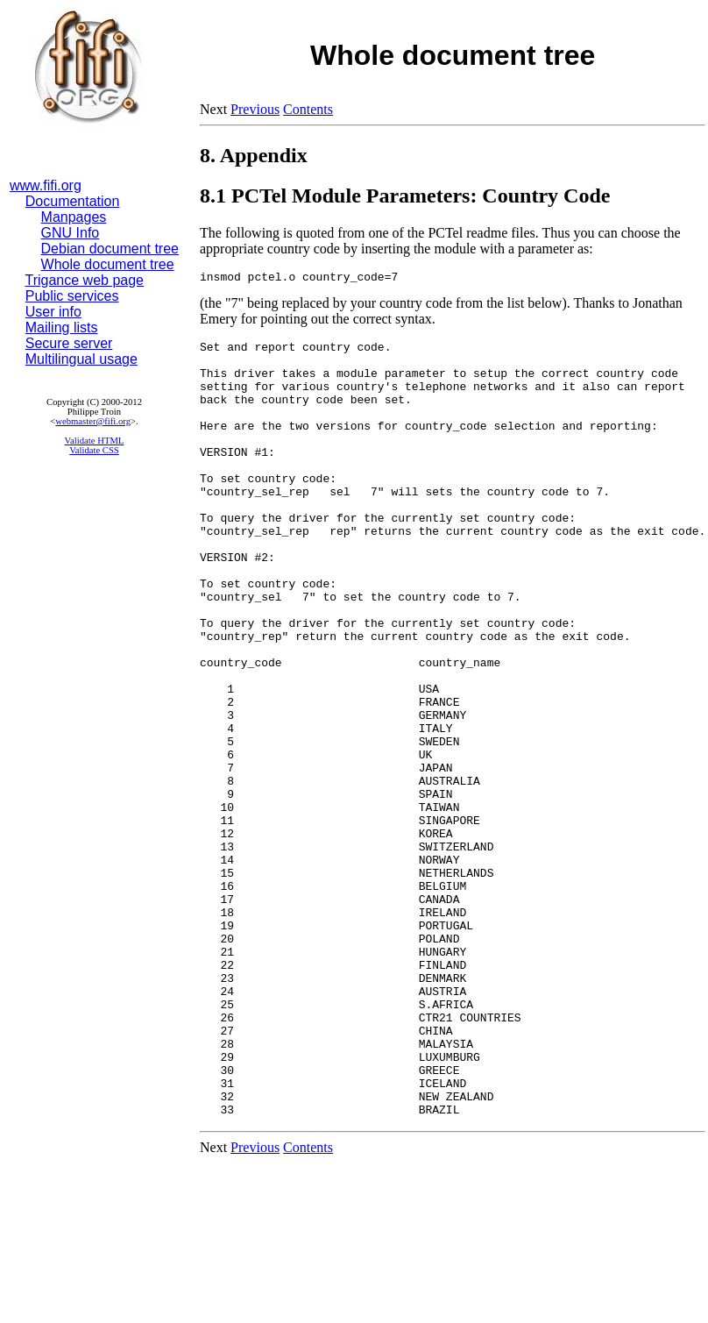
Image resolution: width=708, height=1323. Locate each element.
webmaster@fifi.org (93, 421)
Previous (255, 109)
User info (53, 311)
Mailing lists (61, 327)
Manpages (74, 217)
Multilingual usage (81, 359)
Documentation (72, 201)
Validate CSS (94, 450)
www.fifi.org (45, 185)
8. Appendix (254, 155)
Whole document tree (107, 264)
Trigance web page (85, 280)
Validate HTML (94, 440)
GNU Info (70, 232)
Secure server (69, 343)
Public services (72, 295)
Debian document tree (110, 248)
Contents (308, 109)
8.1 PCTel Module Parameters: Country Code (405, 195)
